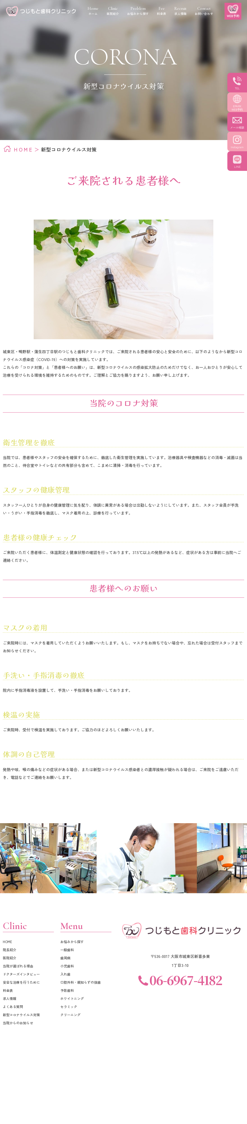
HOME (23, 149)
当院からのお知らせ (18, 1022)
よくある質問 (13, 1006)
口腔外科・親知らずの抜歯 (80, 982)
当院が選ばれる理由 (18, 966)
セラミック (68, 1006)
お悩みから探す (72, 941)
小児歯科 (67, 966)
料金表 (8, 990)
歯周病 (65, 957)
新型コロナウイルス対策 (21, 1014)
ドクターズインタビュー (21, 974)
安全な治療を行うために (21, 982)
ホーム (93, 11)
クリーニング (70, 1014)
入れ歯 (65, 974)
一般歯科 (67, 949)
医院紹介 (9, 957)
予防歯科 (67, 990)
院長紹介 (9, 949)
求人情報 (9, 998)
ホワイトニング (72, 998)
